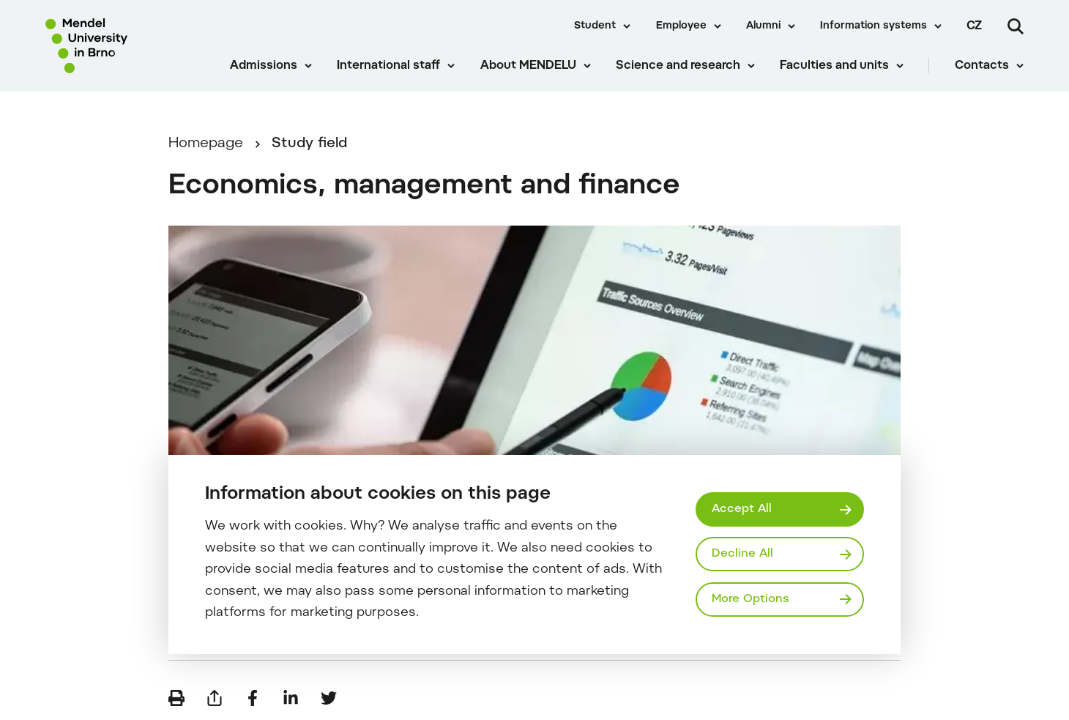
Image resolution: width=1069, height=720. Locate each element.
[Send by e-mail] (214, 698)
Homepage (205, 144)
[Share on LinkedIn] (291, 698)
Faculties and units (834, 66)
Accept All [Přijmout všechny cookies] (742, 509)
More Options (750, 599)
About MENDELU (528, 66)
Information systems (873, 26)
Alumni (763, 26)
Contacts (982, 66)
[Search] (1015, 26)
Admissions (263, 66)
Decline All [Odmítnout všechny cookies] (742, 554)
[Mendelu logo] (124, 45)
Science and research (678, 66)
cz (974, 26)
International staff (388, 66)
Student (595, 26)
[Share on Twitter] (329, 698)
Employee (681, 26)
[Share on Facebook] (253, 698)
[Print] (176, 698)
